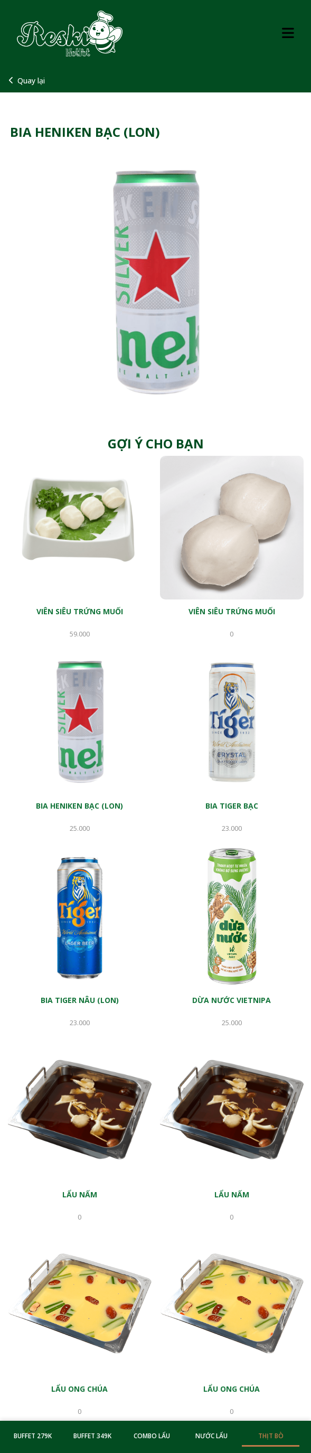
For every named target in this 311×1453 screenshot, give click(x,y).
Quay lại (26, 81)
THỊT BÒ (271, 1435)
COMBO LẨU (152, 1435)
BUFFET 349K (92, 1435)
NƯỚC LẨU (211, 1435)
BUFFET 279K (33, 1435)
